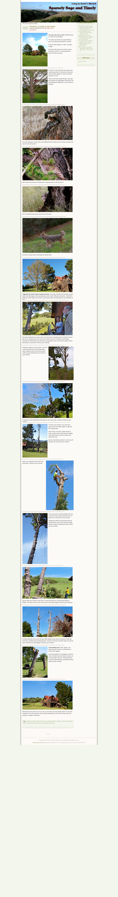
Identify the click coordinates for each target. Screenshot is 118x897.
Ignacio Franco (52, 721)
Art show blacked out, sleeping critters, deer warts (87, 29)
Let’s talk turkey (84, 39)
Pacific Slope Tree (31, 723)
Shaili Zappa (45, 723)
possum (39, 723)
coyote (34, 721)
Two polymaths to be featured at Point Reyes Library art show (86, 33)
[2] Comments (33, 29)
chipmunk (28, 721)
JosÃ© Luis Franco (62, 721)
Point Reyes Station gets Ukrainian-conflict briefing (86, 26)
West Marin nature (49, 28)
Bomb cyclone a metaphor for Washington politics (86, 37)
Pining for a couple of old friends (42, 26)
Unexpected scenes (85, 35)
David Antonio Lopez (41, 721)
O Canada (82, 45)
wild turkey (52, 723)
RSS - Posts (83, 61)
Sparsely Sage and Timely (39, 742)
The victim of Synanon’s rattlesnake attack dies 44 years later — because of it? (86, 49)
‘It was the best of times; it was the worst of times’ (86, 41)
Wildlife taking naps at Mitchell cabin (85, 43)
